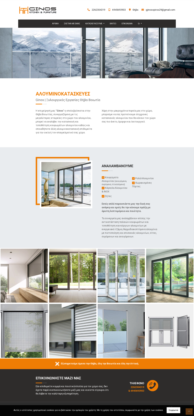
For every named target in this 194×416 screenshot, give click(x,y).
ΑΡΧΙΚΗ (55, 23)
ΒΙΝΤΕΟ (113, 23)
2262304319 (98, 9)
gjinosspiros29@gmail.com (160, 9)
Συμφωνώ (173, 410)
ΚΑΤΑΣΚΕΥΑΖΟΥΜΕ (94, 23)
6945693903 (119, 9)
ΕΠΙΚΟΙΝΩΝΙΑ (127, 23)
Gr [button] (139, 23)
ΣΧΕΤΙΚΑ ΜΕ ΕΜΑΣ (72, 23)
